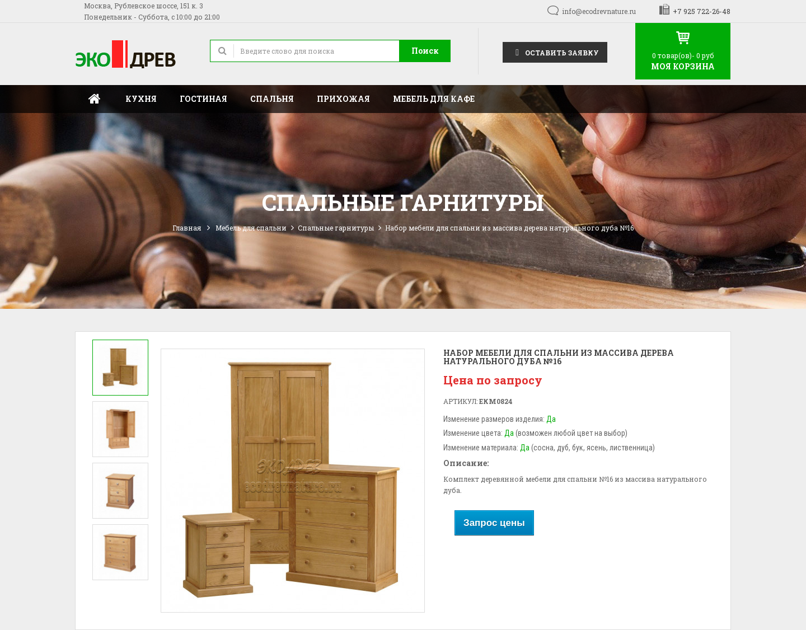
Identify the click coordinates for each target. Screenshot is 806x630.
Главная (95, 99)
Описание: (466, 463)
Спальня (272, 98)
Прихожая (343, 98)
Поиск (425, 50)
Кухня (141, 98)
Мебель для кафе (434, 98)
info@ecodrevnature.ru (599, 11)
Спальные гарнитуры (336, 227)
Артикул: (460, 401)
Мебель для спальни (251, 227)
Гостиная (203, 98)
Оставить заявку (555, 52)
